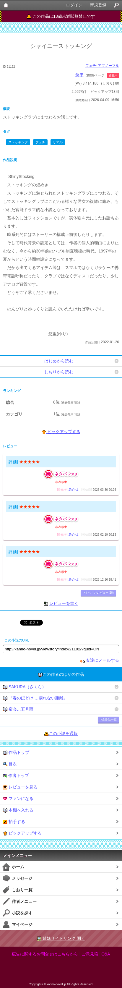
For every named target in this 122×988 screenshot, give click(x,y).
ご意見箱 (90, 954)
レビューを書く (63, 603)
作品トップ (16, 752)
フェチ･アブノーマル (102, 66)
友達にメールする (99, 660)
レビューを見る (20, 787)
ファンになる (18, 798)
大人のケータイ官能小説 (6, 5)
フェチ (40, 142)
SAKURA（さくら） (24, 686)
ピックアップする (61, 431)
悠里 (79, 75)
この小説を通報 (63, 733)
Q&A (105, 954)
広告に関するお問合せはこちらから (45, 954)
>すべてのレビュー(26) (98, 592)
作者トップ (16, 775)
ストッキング (18, 142)
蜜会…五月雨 (18, 709)
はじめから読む (58, 361)
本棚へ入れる (18, 810)
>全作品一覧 (108, 719)
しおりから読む (58, 372)
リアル (58, 142)
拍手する (14, 821)
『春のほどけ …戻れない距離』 (35, 698)
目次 (10, 764)
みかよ (74, 489)
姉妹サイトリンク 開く (61, 938)
